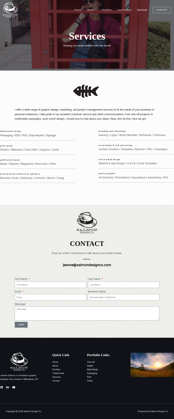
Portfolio (108, 10)
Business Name (97, 291)
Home (80, 10)
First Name (21, 279)
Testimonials (125, 10)
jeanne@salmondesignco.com (87, 265)
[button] (162, 10)
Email (18, 291)
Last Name (94, 279)
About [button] (92, 10)
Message (20, 304)
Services (142, 10)
